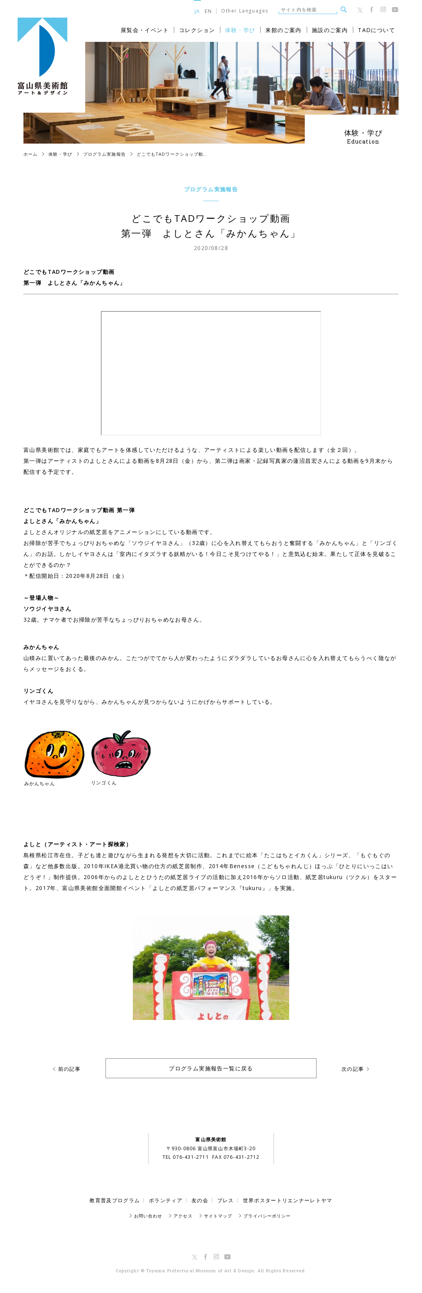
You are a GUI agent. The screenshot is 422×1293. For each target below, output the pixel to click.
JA (197, 10)
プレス (225, 1200)
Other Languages (244, 11)
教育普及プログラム (114, 1200)
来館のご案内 (283, 30)
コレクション (197, 30)
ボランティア (165, 1200)
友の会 (199, 1200)
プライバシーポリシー (267, 1216)
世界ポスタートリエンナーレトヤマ (288, 1200)
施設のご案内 (330, 30)
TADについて (376, 30)
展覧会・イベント (145, 30)
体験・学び (240, 30)
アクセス (182, 1216)
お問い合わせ (148, 1216)
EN (208, 10)
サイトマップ (218, 1216)
